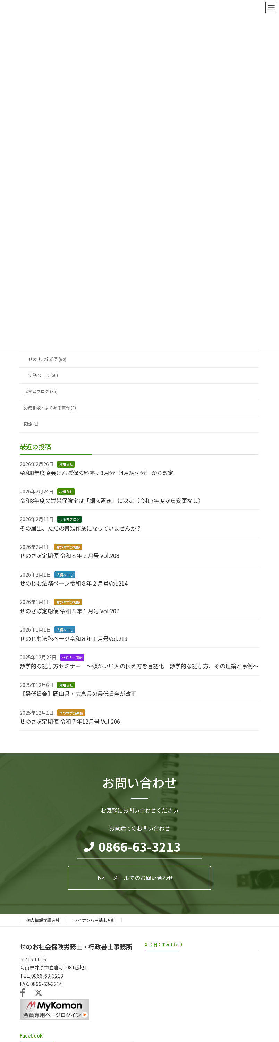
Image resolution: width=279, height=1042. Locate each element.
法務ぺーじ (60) (43, 375)
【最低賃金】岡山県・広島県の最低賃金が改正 (78, 693)
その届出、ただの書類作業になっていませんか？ (81, 528)
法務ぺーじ (65, 574)
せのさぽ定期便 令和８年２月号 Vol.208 (69, 556)
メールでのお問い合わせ (143, 877)
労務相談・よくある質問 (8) (50, 408)
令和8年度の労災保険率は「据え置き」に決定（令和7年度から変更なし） (112, 500)
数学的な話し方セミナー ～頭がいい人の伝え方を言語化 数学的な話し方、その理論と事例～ (139, 666)
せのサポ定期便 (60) (47, 359)
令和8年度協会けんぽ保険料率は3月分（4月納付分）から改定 (97, 473)
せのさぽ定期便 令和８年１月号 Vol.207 (69, 611)
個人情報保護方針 (43, 920)
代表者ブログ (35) (41, 392)
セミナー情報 (72, 657)
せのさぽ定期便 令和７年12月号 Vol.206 (70, 721)
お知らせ (66, 464)
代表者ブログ (69, 519)
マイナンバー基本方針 (94, 920)
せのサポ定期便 (68, 547)
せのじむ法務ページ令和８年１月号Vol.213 (74, 638)
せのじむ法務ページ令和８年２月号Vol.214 (74, 583)
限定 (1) (31, 424)
